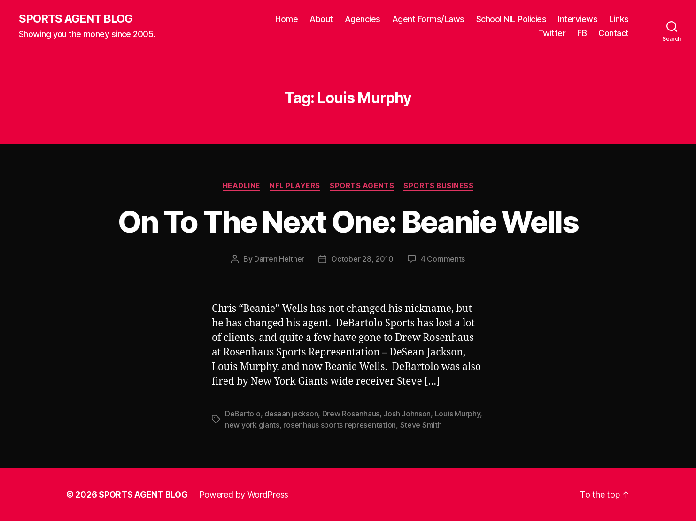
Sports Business (438, 185)
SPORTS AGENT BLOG (75, 18)
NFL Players (295, 185)
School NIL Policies (511, 19)
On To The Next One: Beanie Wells (348, 222)
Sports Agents (362, 185)
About (321, 19)
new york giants (252, 425)
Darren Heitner (279, 259)
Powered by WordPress (244, 494)
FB (582, 33)
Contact (613, 33)
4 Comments (443, 259)
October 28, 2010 (362, 259)
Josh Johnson (407, 413)
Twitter (552, 33)
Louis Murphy (457, 413)
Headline (241, 185)
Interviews (577, 19)
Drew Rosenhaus (350, 413)
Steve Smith (421, 425)
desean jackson (291, 413)
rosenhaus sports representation (339, 425)
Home (286, 19)
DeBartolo (243, 413)
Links (619, 19)
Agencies (362, 19)
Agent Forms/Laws (428, 19)
